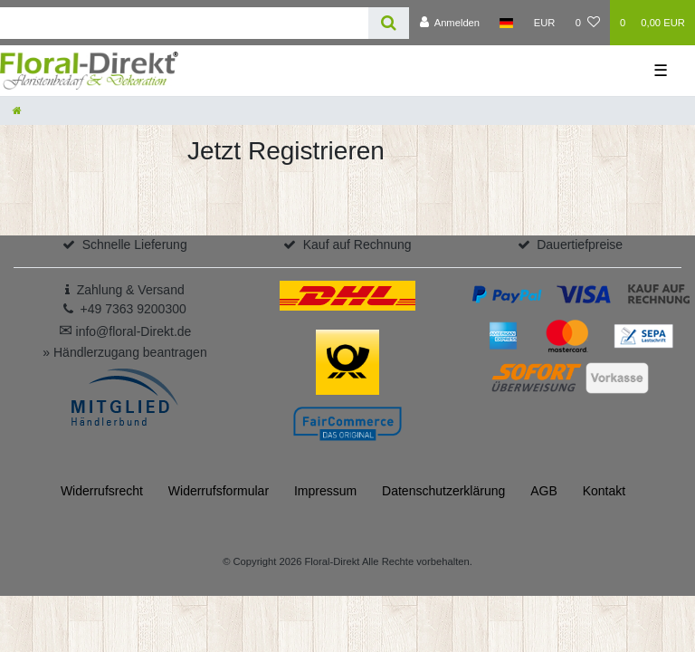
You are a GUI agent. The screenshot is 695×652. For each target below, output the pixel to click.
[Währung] (545, 22)
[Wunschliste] (588, 22)
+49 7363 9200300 (133, 309)
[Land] (506, 22)
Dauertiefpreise (580, 244)
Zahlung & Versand (131, 290)
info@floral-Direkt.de (125, 331)
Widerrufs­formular (218, 491)
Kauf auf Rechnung (357, 244)
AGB (543, 491)
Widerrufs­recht (102, 491)
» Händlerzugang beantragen (124, 352)
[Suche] (388, 23)
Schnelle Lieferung (134, 244)
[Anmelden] (449, 22)
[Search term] (184, 23)
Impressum (325, 491)
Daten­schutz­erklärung (443, 491)
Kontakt (604, 491)
